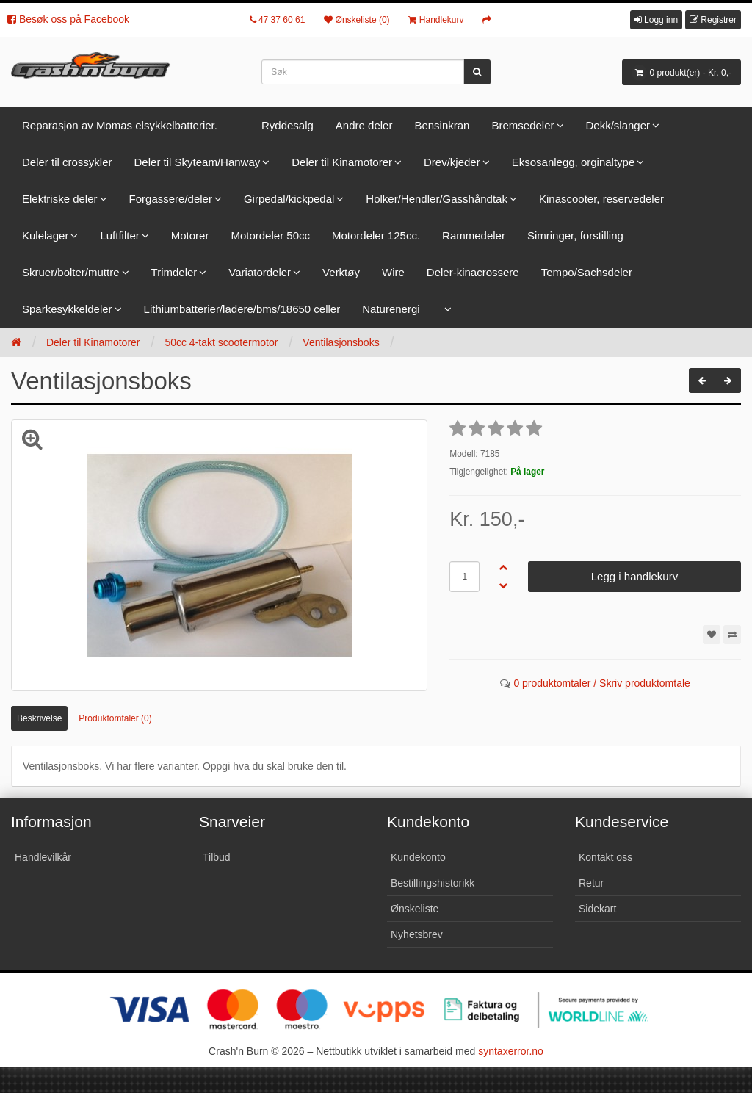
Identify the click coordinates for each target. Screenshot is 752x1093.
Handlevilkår (43, 857)
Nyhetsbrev (417, 934)
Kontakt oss (605, 857)
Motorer (190, 235)
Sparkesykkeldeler (67, 309)
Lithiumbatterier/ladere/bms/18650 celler (242, 309)
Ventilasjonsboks (341, 342)
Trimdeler (174, 272)
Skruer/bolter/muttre (71, 272)
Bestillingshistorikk (432, 883)
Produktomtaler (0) (115, 718)
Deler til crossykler (67, 162)
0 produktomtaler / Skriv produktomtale (601, 683)
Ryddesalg (287, 125)
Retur (591, 883)
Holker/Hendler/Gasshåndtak (436, 198)
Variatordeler (259, 272)
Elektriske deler (60, 198)
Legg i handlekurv (634, 576)
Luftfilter (119, 235)
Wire (393, 272)
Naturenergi (390, 309)
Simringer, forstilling (575, 235)
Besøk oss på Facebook (68, 19)
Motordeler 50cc (270, 235)
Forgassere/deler (170, 198)
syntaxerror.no (510, 1051)
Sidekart (597, 909)
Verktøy (341, 272)
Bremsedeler (522, 125)
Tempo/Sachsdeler (586, 272)
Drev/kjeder (452, 162)
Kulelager (45, 235)
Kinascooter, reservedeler (601, 198)
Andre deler (364, 125)
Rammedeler (473, 235)
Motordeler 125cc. (376, 235)
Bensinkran (441, 125)
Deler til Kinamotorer (342, 162)
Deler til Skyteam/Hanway (197, 162)
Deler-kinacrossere (473, 272)
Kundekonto (418, 857)
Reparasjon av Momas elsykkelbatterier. (119, 125)
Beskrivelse (39, 718)
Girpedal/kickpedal (289, 198)
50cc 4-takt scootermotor (221, 342)
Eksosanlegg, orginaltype (573, 162)
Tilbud (217, 857)
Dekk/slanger (618, 125)
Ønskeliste (414, 909)
